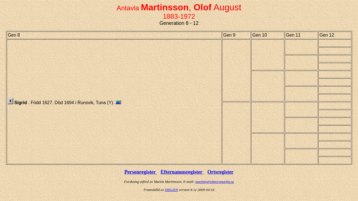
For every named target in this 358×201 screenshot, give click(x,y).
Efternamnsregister (182, 172)
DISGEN (171, 190)
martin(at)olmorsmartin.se (214, 182)
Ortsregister (220, 172)
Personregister (140, 172)
